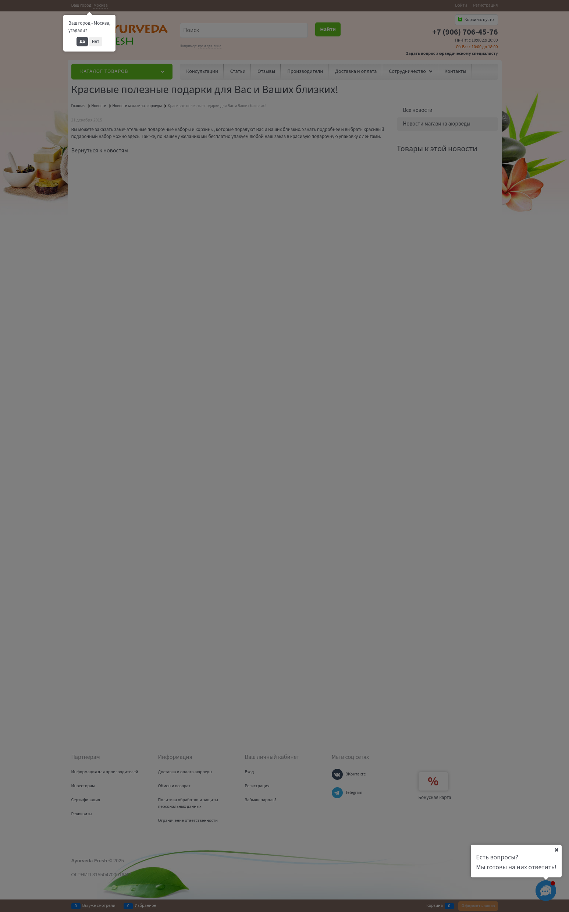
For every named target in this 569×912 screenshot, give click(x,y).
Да (82, 41)
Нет (95, 41)
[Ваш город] (556, 849)
